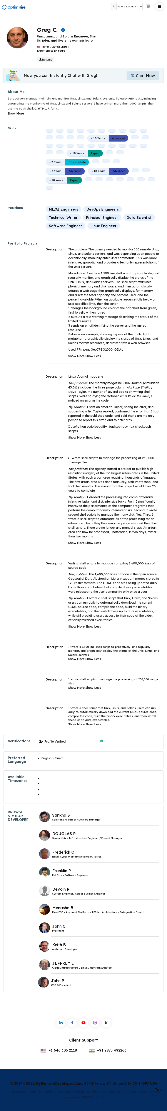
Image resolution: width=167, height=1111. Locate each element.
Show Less (93, 356)
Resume (45, 59)
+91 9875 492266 (108, 1050)
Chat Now (143, 75)
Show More (16, 113)
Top (158, 1089)
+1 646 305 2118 (58, 1050)
